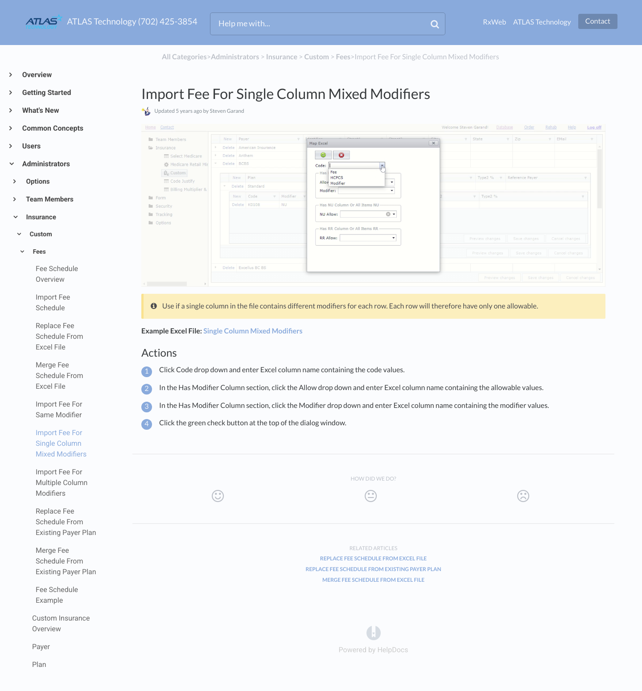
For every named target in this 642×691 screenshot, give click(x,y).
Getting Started (46, 92)
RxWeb (494, 22)
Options (37, 181)
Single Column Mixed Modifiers (252, 331)
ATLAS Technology (542, 22)
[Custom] (316, 57)
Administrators (45, 164)
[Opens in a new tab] (373, 633)
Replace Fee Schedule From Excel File (373, 558)
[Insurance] (281, 57)
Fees (38, 251)
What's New (40, 110)
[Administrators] (235, 57)
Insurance (40, 217)
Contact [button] (597, 21)
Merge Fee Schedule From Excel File (373, 579)
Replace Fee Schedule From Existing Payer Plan (373, 569)
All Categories (184, 57)
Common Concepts (52, 128)
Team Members (49, 199)
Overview (36, 74)
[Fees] (343, 57)
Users (31, 146)
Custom (40, 234)
